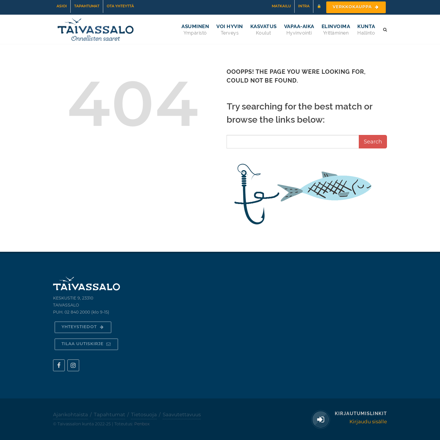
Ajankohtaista (70, 414)
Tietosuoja (144, 414)
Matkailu (281, 6)
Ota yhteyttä (120, 6)
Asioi (62, 6)
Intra (304, 6)
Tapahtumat (86, 6)
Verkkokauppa (356, 7)
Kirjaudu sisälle (368, 421)
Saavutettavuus (182, 414)
